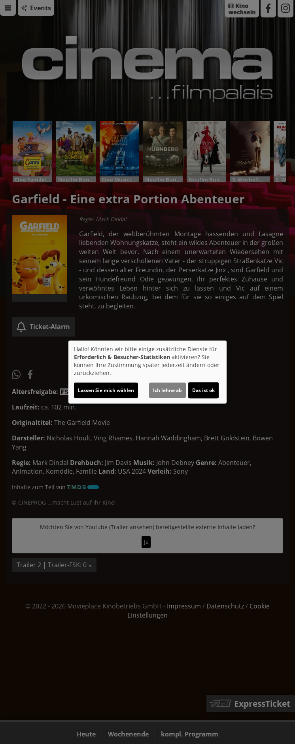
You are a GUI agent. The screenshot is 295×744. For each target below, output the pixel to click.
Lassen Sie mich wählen (106, 390)
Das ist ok (203, 390)
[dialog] (147, 372)
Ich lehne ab (167, 390)
